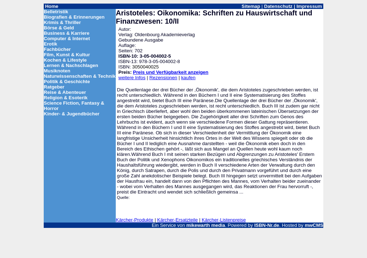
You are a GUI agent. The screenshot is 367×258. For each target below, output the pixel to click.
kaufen (188, 77)
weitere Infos (132, 77)
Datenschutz (278, 6)
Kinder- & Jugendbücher (72, 113)
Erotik (50, 44)
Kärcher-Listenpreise (224, 220)
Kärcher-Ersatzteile (177, 220)
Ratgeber (54, 87)
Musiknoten (57, 70)
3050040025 (145, 67)
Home (51, 6)
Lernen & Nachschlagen (71, 65)
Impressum (309, 6)
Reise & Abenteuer (65, 92)
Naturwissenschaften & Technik (79, 76)
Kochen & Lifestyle (65, 60)
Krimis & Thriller (62, 22)
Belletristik (56, 11)
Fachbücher (57, 49)
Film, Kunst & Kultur (67, 54)
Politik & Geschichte (67, 81)
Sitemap (251, 6)
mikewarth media (205, 225)
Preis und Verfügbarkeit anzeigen (170, 72)
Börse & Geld (59, 27)
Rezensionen (163, 77)
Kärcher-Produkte (134, 220)
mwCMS (314, 225)
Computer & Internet (67, 38)
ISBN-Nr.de (266, 225)
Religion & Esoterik (65, 97)
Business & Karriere (66, 33)
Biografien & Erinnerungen (74, 17)
